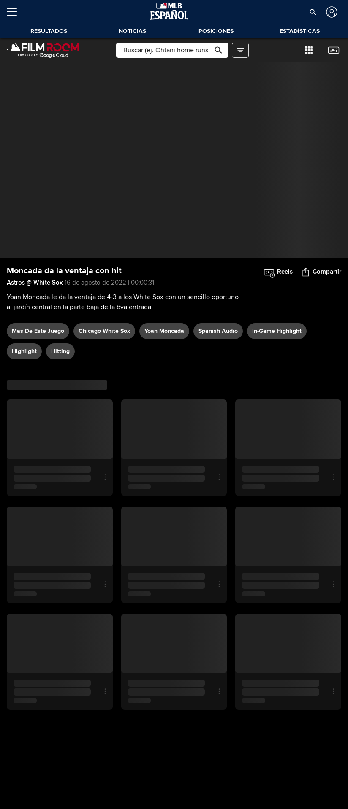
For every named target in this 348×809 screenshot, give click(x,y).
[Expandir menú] (15, 12)
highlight (24, 351)
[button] (312, 11)
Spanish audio (218, 330)
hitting (60, 351)
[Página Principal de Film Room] (43, 50)
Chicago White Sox (104, 330)
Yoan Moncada (164, 330)
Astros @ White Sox (35, 282)
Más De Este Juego (38, 330)
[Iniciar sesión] (331, 12)
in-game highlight (277, 330)
